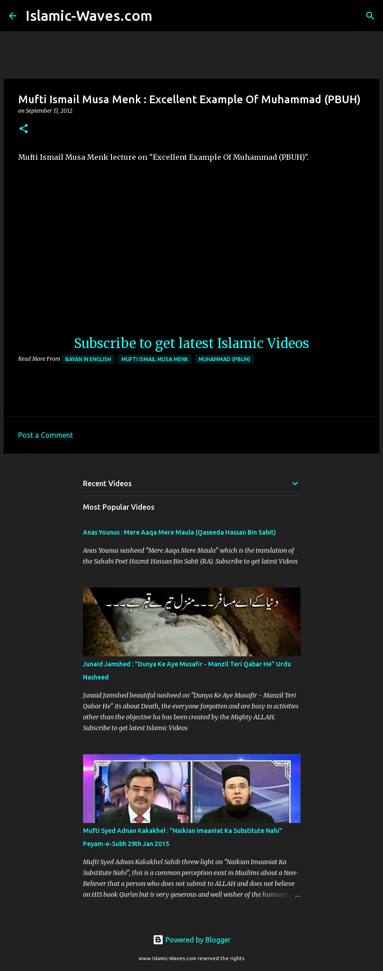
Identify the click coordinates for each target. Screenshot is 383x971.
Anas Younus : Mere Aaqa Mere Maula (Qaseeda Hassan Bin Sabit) (179, 532)
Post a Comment (45, 435)
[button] (23, 129)
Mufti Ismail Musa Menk (154, 359)
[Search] (165, 16)
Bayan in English (88, 359)
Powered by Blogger (192, 940)
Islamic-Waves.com (88, 15)
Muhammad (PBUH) (224, 359)
